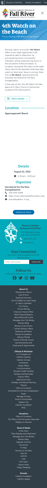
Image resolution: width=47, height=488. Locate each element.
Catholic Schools (23, 360)
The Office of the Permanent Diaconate (23, 419)
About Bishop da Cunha (23, 317)
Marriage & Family (24, 396)
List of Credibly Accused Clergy (23, 301)
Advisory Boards (23, 337)
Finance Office (23, 377)
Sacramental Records (23, 343)
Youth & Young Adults (23, 399)
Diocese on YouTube (23, 451)
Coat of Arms (23, 295)
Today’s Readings (23, 467)
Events (12, 36)
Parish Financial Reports (23, 315)
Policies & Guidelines (23, 334)
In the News (23, 431)
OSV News (23, 462)
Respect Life (23, 402)
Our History (23, 306)
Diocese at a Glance (24, 292)
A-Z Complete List (23, 354)
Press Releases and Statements (23, 434)
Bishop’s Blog (23, 323)
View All (23, 453)
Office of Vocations (23, 388)
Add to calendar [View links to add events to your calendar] (18, 99)
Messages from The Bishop (23, 320)
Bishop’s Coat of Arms (23, 326)
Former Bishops (23, 309)
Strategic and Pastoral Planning (23, 382)
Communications (23, 368)
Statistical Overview (23, 298)
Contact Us (29, 242)
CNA (23, 459)
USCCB (23, 456)
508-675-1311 (30, 239)
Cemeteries (23, 363)
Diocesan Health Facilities (23, 371)
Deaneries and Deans (23, 331)
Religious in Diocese (24, 422)
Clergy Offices (23, 366)
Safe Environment (23, 380)
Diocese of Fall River (14, 3)
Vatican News (23, 465)
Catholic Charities (24, 357)
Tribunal (23, 385)
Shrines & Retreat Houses (23, 340)
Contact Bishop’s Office (23, 329)
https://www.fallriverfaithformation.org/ (27, 196)
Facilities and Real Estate (23, 374)
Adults (23, 394)
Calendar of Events (23, 442)
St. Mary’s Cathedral (23, 303)
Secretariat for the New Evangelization (23, 391)
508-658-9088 (16, 193)
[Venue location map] (39, 133)
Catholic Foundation (33, 3)
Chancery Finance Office (23, 312)
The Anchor (23, 445)
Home (5, 36)
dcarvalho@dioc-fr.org (19, 199)
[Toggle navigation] (42, 13)
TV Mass (23, 448)
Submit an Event (23, 212)
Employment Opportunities (23, 345)
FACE (23, 408)
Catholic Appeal (23, 479)
